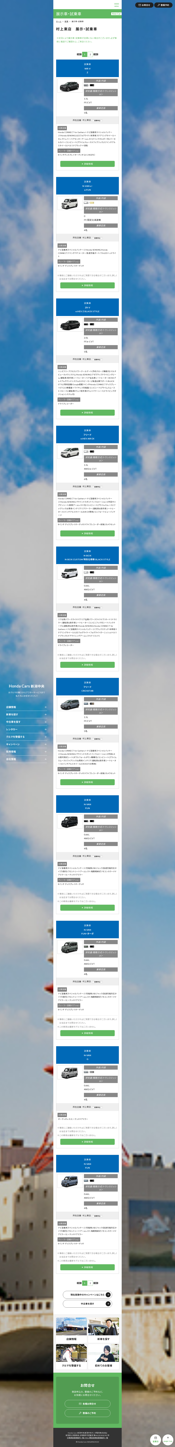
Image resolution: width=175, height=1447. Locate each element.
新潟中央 (26, 686)
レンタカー (12, 729)
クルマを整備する (15, 736)
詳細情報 (88, 164)
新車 (66, 21)
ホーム (58, 21)
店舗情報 (11, 707)
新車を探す (12, 714)
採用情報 (11, 751)
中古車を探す (13, 721)
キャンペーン (13, 744)
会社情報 (11, 759)
